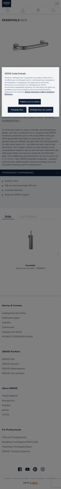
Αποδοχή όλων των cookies (41, 110)
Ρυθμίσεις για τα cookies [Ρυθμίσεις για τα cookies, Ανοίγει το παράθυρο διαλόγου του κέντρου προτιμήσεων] (29, 102)
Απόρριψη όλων (17, 110)
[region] (30, 92)
